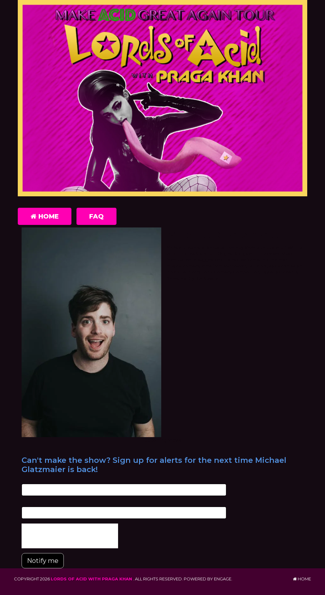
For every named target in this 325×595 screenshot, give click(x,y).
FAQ (96, 216)
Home (44, 216)
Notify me (42, 561)
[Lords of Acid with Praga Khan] (162, 99)
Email (27, 480)
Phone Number (37, 503)
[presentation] (70, 536)
